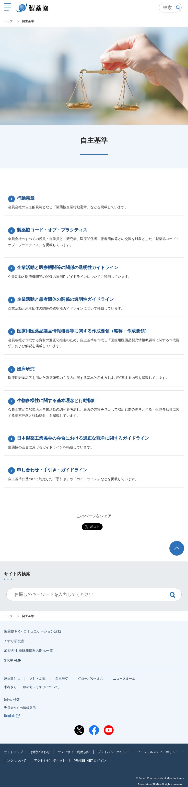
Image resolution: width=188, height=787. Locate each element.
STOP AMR (13, 660)
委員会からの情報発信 (20, 708)
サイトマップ (13, 752)
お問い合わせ (40, 752)
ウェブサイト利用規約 (74, 752)
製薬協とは (12, 678)
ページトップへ (178, 545)
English (12, 715)
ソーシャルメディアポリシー (157, 752)
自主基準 (61, 678)
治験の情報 (12, 700)
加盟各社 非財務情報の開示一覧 (28, 650)
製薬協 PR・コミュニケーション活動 (32, 631)
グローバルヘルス (90, 678)
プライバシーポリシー (113, 752)
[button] (7, 7)
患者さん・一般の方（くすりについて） (32, 687)
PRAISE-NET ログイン (90, 760)
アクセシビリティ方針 (50, 760)
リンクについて (15, 760)
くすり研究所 (14, 641)
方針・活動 (38, 678)
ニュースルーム (124, 678)
